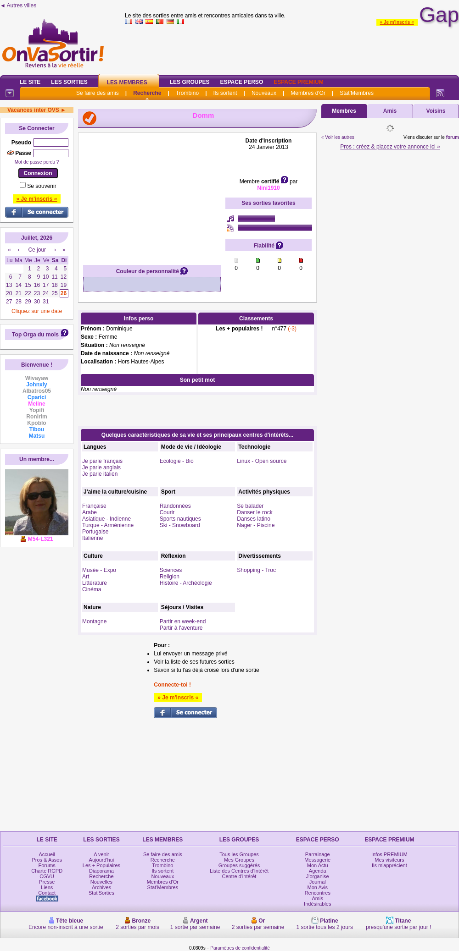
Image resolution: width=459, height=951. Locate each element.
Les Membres (127, 82)
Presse (47, 882)
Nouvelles (101, 882)
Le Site (30, 82)
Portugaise (95, 531)
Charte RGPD (46, 871)
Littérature (94, 583)
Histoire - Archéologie (186, 583)
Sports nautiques (180, 519)
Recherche (147, 93)
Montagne (94, 621)
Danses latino (253, 519)
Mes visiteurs (389, 860)
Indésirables (317, 904)
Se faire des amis (97, 93)
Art (85, 576)
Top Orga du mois (35, 334)
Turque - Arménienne (108, 525)
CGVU (46, 876)
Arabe (89, 512)
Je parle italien (100, 474)
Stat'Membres (357, 93)
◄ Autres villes (18, 5)
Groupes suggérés (239, 865)
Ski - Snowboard (180, 525)
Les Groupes (190, 82)
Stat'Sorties (101, 893)
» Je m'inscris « (397, 22)
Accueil (47, 854)
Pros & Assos (47, 860)
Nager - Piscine (255, 525)
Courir (167, 512)
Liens (47, 887)
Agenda (317, 871)
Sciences (171, 570)
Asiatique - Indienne (106, 519)
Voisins (436, 111)
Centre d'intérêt (239, 876)
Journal (317, 882)
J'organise (317, 876)
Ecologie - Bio (177, 461)
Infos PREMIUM (389, 854)
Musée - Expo (99, 570)
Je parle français (102, 461)
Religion (169, 576)
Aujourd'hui (101, 860)
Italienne (92, 538)
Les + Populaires (101, 865)
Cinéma (91, 589)
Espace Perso (241, 82)
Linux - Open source (261, 461)
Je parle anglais (101, 467)
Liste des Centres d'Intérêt (239, 871)
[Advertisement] (152, 194)
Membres (344, 111)
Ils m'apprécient (389, 865)
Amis (390, 111)
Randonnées (175, 506)
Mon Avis (318, 887)
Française (94, 506)
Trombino (187, 93)
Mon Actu (317, 865)
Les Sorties (69, 82)
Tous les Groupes (239, 854)
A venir (101, 854)
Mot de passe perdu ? (37, 162)
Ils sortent (225, 93)
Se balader (250, 506)
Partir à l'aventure (181, 628)
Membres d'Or (308, 93)
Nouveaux (264, 93)
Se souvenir (41, 186)
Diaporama (101, 871)
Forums (47, 865)
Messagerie (317, 860)
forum (452, 137)
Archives (101, 887)
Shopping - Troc (256, 570)
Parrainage (317, 854)
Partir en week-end (183, 621)
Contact (47, 893)
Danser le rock (254, 512)
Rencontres (317, 893)
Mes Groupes (239, 860)
